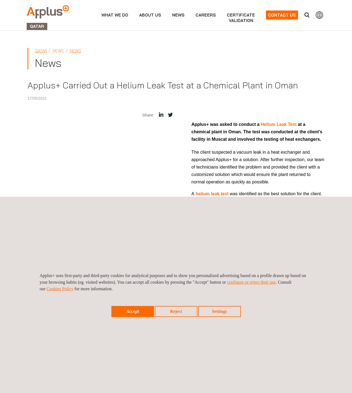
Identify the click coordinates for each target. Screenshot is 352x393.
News (75, 50)
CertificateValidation (241, 17)
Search (307, 15)
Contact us (282, 15)
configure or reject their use (251, 282)
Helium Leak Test (278, 124)
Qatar (41, 50)
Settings (219, 311)
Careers (206, 15)
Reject (176, 311)
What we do (114, 15)
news (178, 15)
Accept (132, 311)
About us (150, 15)
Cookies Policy (59, 288)
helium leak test (212, 193)
